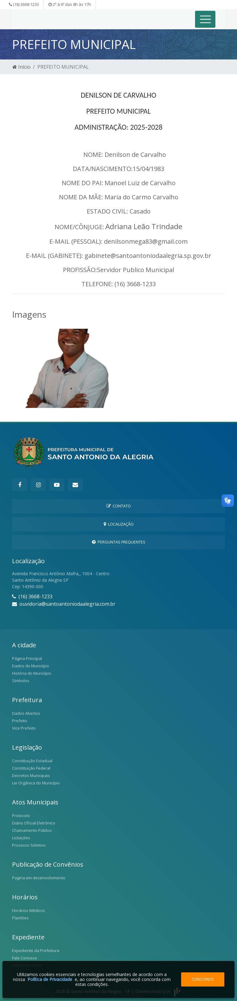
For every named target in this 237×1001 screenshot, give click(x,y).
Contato (118, 506)
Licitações (21, 837)
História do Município (31, 673)
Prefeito (19, 720)
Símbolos (20, 680)
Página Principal (27, 658)
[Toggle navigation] (205, 19)
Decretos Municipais (31, 775)
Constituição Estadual (32, 760)
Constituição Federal (31, 768)
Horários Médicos (28, 910)
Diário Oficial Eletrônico (33, 823)
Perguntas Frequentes (118, 542)
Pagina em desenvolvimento (38, 878)
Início (21, 66)
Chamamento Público (32, 830)
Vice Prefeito (24, 728)
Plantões (20, 918)
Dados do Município (30, 666)
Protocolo (21, 815)
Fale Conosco (24, 958)
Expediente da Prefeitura (35, 950)
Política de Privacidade (49, 979)
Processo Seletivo (29, 845)
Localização (119, 524)
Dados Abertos (26, 713)
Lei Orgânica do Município (36, 783)
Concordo (203, 979)
